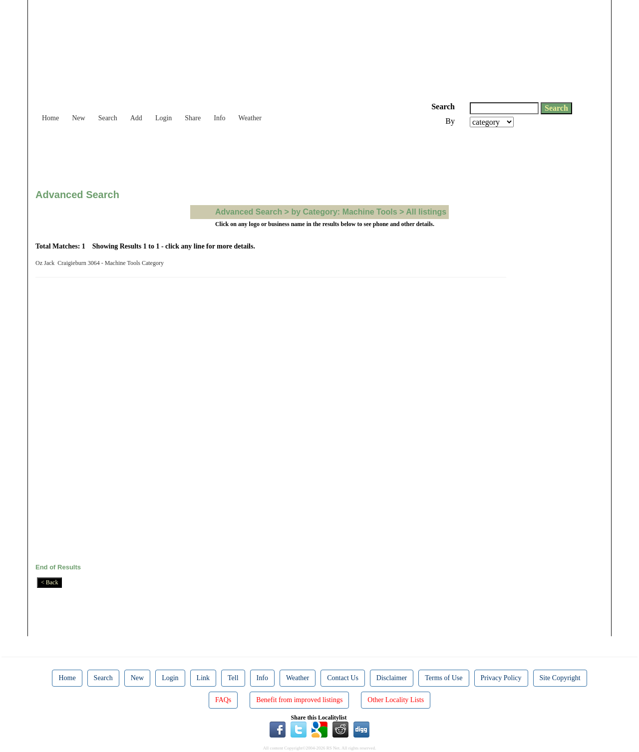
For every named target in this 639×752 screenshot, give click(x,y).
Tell (233, 678)
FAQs (223, 700)
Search (107, 118)
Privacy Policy (501, 678)
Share (193, 118)
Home (50, 118)
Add (136, 118)
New (78, 118)
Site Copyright (560, 678)
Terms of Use (443, 678)
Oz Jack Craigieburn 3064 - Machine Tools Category (101, 262)
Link (203, 678)
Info (219, 118)
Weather (250, 118)
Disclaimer (391, 678)
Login (163, 118)
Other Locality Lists (395, 700)
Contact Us (342, 678)
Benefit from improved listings (299, 700)
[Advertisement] (217, 154)
